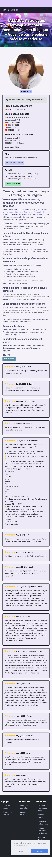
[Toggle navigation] (47, 10)
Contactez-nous (24, 813)
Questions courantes (24, 807)
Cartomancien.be (10, 10)
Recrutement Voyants (7, 813)
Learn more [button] (23, 846)
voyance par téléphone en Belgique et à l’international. (24, 212)
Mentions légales (41, 816)
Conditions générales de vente (42, 808)
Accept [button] (39, 851)
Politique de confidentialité (43, 822)
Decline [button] (21, 851)
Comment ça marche (7, 807)
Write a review (9, 359)
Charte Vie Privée (41, 838)
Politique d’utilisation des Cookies (42, 830)
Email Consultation (13, 184)
